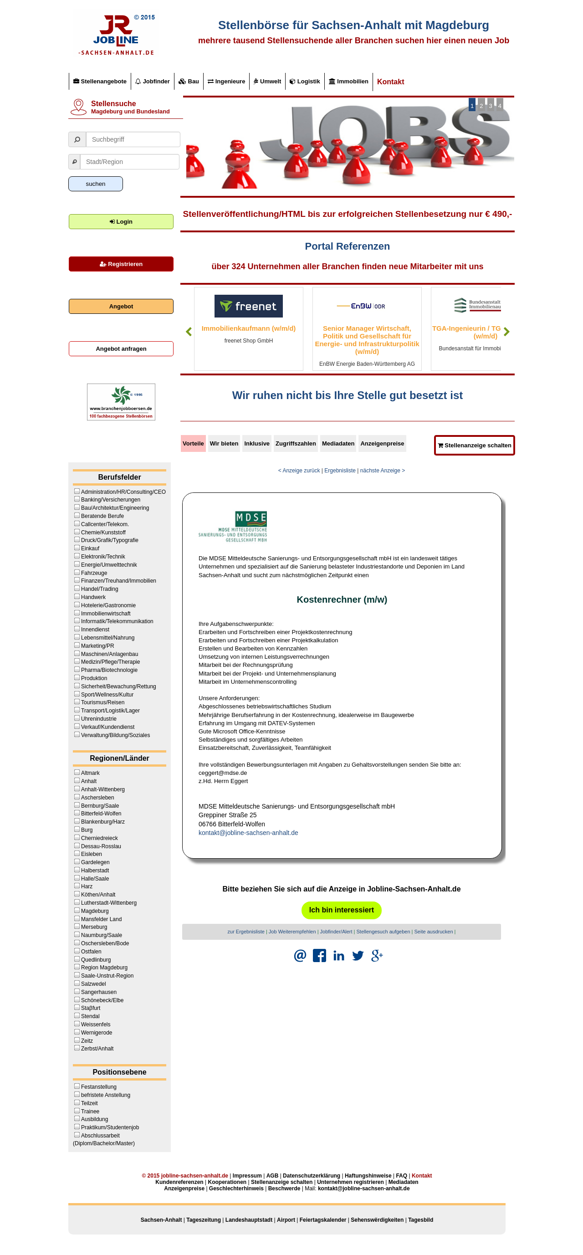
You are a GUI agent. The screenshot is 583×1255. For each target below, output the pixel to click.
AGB (272, 1176)
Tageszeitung (203, 1220)
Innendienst (95, 629)
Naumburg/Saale (101, 935)
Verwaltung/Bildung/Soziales (115, 735)
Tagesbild (420, 1220)
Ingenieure (226, 81)
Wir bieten (224, 443)
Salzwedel (93, 984)
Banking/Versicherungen (110, 500)
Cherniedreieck (99, 838)
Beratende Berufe (102, 516)
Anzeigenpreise (382, 443)
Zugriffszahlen (296, 443)
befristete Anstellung (105, 1095)
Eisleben (91, 854)
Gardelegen (95, 862)
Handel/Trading (99, 589)
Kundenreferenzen (179, 1182)
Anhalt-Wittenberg (103, 789)
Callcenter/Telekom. (105, 524)
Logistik (305, 81)
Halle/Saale (95, 879)
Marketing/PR (97, 646)
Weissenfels (95, 1024)
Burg (86, 830)
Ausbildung (94, 1119)
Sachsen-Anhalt (161, 1220)
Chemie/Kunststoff (103, 532)
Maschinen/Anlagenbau (109, 654)
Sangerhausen (99, 992)
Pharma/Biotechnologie (109, 670)
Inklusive (257, 443)
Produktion (94, 678)
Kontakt (390, 82)
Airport (286, 1220)
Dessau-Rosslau (101, 846)
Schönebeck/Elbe (102, 1000)
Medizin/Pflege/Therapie (110, 662)
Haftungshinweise (368, 1176)
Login (121, 221)
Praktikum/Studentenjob (110, 1127)
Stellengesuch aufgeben (383, 931)
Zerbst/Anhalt (97, 1048)
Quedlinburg (96, 960)
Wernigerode (96, 1033)
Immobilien (348, 81)
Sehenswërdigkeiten (377, 1220)
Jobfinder (152, 81)
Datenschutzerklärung (311, 1176)
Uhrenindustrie (99, 719)
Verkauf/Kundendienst (107, 727)
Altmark (90, 773)
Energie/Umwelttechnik (109, 565)
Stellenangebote (100, 81)
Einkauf (90, 548)
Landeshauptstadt (248, 1220)
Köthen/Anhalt (98, 894)
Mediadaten (338, 443)
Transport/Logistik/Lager (110, 710)
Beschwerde (284, 1188)
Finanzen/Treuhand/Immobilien (118, 581)
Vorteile (193, 443)
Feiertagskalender (323, 1220)
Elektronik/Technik (103, 556)
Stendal (90, 1016)
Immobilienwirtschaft (106, 613)
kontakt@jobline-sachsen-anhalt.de (248, 832)
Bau (189, 81)
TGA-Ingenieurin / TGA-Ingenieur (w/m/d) (485, 332)
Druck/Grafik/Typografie (109, 540)
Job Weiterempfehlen (292, 931)
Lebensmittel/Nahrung (107, 638)
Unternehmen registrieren (350, 1182)
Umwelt (267, 81)
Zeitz (87, 1041)
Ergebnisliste (340, 470)
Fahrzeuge (94, 573)
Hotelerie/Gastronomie (108, 605)
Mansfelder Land (101, 919)
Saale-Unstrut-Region (107, 976)
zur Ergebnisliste (246, 931)
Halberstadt (95, 870)
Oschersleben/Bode (105, 943)
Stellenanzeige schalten (474, 445)
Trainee (90, 1111)
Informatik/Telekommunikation (117, 621)
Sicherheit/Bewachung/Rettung (118, 686)
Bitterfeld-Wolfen (101, 813)
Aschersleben (97, 797)
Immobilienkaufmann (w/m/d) (249, 328)
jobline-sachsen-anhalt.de (194, 1176)
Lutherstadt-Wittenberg (109, 903)
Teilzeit (89, 1103)
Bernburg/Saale (100, 806)
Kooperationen (227, 1182)
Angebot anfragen (121, 348)
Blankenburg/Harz (103, 822)
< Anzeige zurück (299, 470)
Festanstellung (99, 1087)
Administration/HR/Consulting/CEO (123, 492)
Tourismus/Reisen (102, 702)
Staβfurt (90, 1008)
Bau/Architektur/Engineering (115, 508)
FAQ (401, 1176)
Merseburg (94, 927)
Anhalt (89, 781)
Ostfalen (91, 951)
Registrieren (121, 264)
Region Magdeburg (104, 967)
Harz (86, 886)
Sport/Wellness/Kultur (107, 695)
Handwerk (93, 597)
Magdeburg (95, 911)
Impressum (247, 1176)
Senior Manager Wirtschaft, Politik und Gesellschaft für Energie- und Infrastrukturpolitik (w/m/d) (367, 339)
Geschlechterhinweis (236, 1188)
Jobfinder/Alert (336, 931)
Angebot (121, 306)
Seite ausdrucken (433, 931)
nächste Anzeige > (382, 470)
